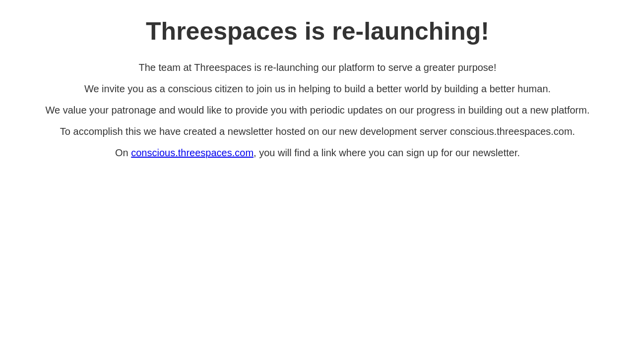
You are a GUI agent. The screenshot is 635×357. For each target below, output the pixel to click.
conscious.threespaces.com (192, 152)
